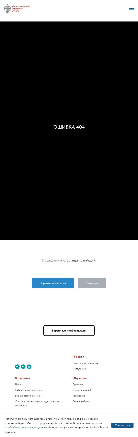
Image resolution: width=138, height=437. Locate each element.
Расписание (79, 395)
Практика (78, 384)
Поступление (79, 368)
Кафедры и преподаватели (29, 389)
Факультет (22, 378)
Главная (78, 356)
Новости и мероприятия (85, 363)
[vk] (17, 366)
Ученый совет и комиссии (28, 395)
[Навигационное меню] (131, 8)
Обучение (80, 378)
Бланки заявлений (82, 389)
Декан (18, 384)
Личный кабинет (81, 401)
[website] (29, 366)
